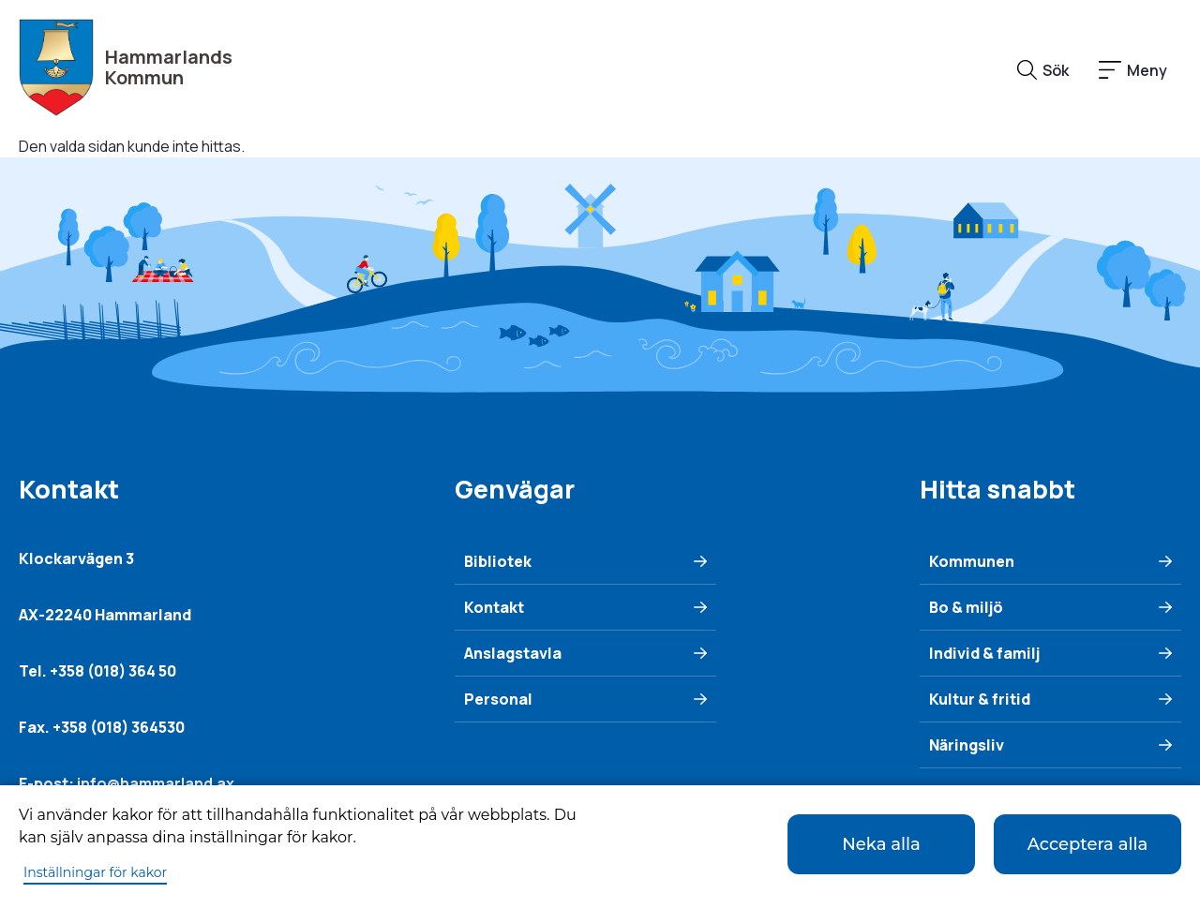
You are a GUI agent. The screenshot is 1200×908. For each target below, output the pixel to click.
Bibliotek (498, 561)
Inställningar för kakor (95, 872)
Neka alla (881, 844)
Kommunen (971, 561)
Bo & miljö (966, 607)
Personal (498, 699)
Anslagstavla (513, 653)
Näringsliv (966, 745)
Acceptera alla (1088, 844)
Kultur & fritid (979, 699)
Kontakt (494, 607)
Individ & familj (984, 653)
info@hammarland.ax (155, 783)
